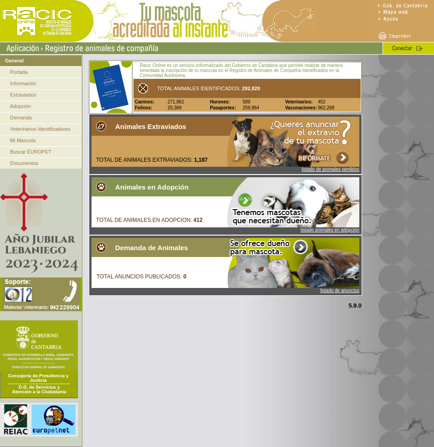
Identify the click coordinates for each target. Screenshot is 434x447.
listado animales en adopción (330, 229)
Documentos (24, 163)
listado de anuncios (339, 290)
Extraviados (23, 95)
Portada (19, 72)
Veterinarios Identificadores (40, 129)
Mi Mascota (23, 140)
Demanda (21, 117)
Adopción (20, 106)
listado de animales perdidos (330, 169)
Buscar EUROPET (30, 151)
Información (23, 83)
